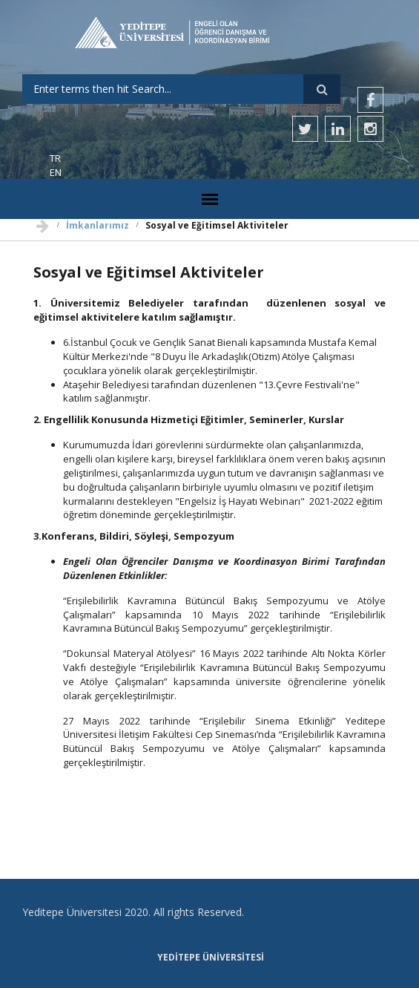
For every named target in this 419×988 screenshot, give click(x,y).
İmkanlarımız (97, 225)
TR (55, 158)
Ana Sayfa (42, 222)
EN (56, 172)
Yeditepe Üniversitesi (210, 957)
